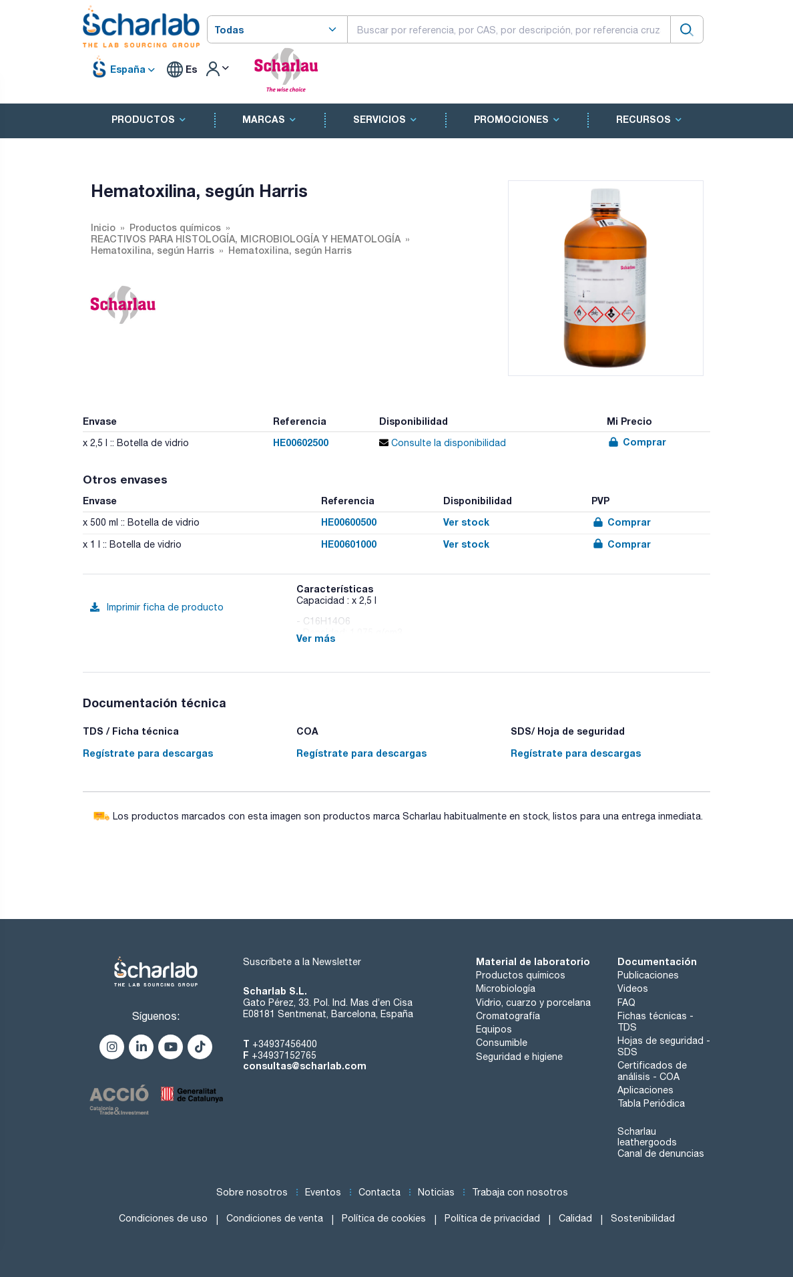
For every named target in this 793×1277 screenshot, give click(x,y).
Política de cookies (384, 1218)
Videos (632, 988)
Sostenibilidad (643, 1218)
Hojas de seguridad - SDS (663, 1046)
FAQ (626, 1002)
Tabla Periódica (651, 1103)
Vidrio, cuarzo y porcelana (533, 1002)
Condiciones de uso (163, 1218)
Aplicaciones (645, 1090)
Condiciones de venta (274, 1218)
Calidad (575, 1218)
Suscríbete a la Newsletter (302, 961)
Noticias (436, 1192)
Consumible (501, 1042)
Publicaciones (648, 975)
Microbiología (505, 988)
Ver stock (466, 522)
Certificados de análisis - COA (652, 1071)
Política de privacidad (492, 1218)
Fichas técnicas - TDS (655, 1022)
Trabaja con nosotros (520, 1192)
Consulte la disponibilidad (442, 442)
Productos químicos (520, 975)
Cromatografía (508, 1016)
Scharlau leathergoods (647, 1137)
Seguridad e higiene (519, 1056)
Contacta (379, 1192)
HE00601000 (348, 544)
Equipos (494, 1029)
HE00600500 (348, 522)
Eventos (323, 1192)
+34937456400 (284, 1044)
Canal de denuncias (660, 1153)
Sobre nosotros (252, 1192)
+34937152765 (284, 1055)
